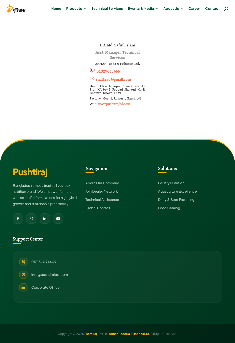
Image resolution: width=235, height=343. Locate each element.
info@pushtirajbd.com (49, 274)
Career (194, 9)
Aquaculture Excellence (177, 191)
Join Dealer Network (101, 191)
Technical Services (107, 9)
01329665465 (108, 71)
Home (56, 9)
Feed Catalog (169, 208)
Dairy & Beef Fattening (176, 199)
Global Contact (97, 208)
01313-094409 (43, 261)
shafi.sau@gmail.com (113, 79)
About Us (171, 9)
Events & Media (141, 9)
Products (74, 9)
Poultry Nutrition (171, 183)
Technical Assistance (102, 199)
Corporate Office (45, 287)
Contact (212, 9)
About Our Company (102, 183)
